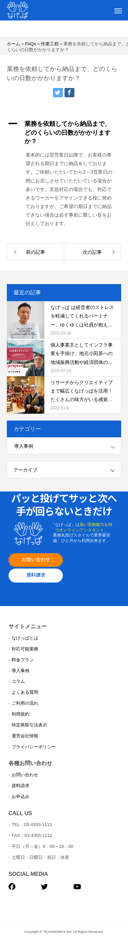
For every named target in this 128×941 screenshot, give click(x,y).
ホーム (13, 43)
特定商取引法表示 (29, 724)
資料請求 (35, 574)
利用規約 (20, 714)
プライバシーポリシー (34, 746)
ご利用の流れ (25, 703)
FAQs (30, 43)
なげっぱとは (25, 638)
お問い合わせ (36, 559)
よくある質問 (25, 692)
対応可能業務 (25, 648)
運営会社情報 (25, 735)
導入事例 (23, 446)
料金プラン (23, 659)
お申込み (20, 796)
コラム (18, 681)
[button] (64, 132)
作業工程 (50, 43)
